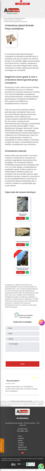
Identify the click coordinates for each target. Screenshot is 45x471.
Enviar (22, 364)
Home (20, 436)
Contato (20, 445)
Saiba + (20, 218)
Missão (20, 440)
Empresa (21, 438)
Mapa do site (22, 447)
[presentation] (22, 356)
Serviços (21, 443)
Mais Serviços (22, 449)
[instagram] (21, 1)
